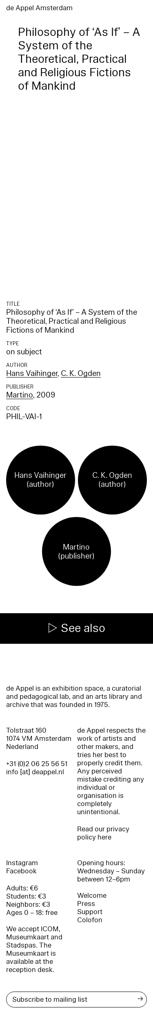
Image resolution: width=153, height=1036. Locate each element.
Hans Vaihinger (32, 373)
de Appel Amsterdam (39, 8)
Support (89, 912)
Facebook (21, 871)
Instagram (22, 863)
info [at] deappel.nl (35, 772)
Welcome (91, 895)
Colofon (89, 920)
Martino (19, 395)
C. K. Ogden (81, 373)
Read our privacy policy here (103, 833)
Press (86, 903)
